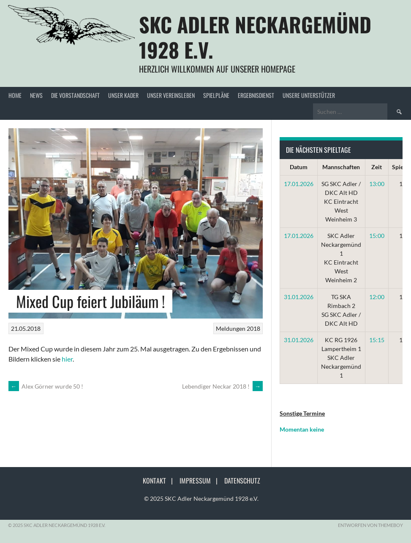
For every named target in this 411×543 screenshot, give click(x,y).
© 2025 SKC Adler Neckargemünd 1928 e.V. (201, 498)
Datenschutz (242, 480)
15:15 (376, 339)
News (36, 95)
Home (15, 95)
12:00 (376, 296)
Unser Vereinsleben (171, 95)
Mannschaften (341, 166)
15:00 (376, 235)
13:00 (376, 183)
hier (67, 359)
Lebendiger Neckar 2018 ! (222, 386)
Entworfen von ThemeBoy (370, 525)
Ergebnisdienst (256, 95)
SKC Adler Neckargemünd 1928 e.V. (255, 37)
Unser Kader (123, 95)
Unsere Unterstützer (309, 95)
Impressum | (201, 480)
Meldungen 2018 (238, 328)
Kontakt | (160, 480)
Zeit (376, 166)
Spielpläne (216, 95)
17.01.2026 (298, 183)
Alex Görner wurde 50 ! (45, 386)
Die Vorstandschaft (75, 95)
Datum (299, 166)
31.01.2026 (298, 296)
